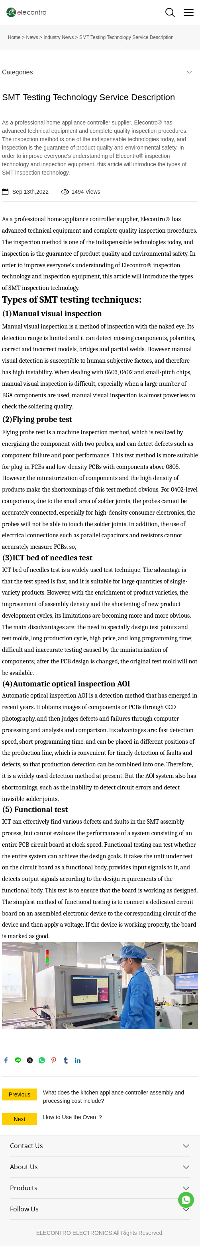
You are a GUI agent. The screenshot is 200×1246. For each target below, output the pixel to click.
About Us (24, 1166)
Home (14, 37)
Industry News (58, 37)
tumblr (66, 1060)
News (32, 37)
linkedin (78, 1060)
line (18, 1060)
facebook (6, 1060)
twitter (30, 1060)
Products (23, 1188)
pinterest (54, 1060)
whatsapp (42, 1060)
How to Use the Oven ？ (73, 1117)
